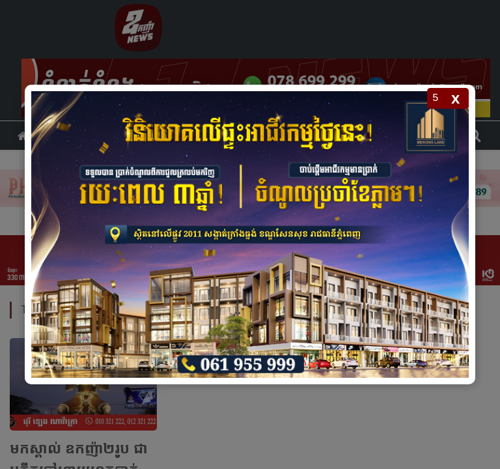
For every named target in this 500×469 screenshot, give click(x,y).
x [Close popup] (455, 98)
